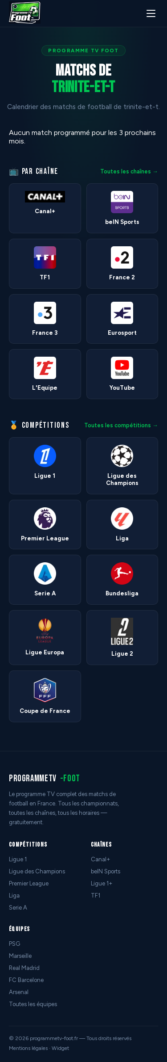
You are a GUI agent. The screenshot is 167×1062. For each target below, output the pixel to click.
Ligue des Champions (37, 871)
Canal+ (100, 859)
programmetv (44, 778)
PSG (14, 943)
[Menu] (151, 13)
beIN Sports (105, 871)
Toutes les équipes (33, 1004)
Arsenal (19, 992)
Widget (60, 1048)
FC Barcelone (26, 980)
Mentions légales (28, 1048)
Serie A (18, 907)
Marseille (20, 955)
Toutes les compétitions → (121, 425)
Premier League (29, 883)
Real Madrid (24, 968)
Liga (14, 895)
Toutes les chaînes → (129, 171)
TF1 (95, 895)
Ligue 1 (18, 859)
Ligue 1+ (102, 883)
